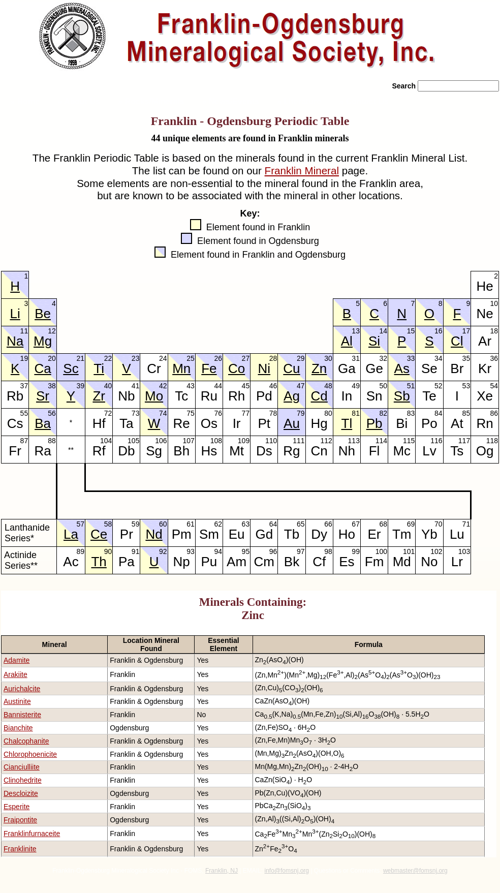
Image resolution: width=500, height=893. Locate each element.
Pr (126, 534)
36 (494, 357)
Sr (42, 396)
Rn (484, 423)
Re (181, 423)
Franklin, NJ (221, 870)
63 (246, 523)
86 (494, 412)
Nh (346, 450)
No (429, 561)
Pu (209, 561)
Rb (15, 396)
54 (494, 385)
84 (438, 412)
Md (402, 561)
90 (108, 550)
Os (209, 423)
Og (485, 450)
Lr (457, 561)
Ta (126, 423)
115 (409, 440)
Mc (402, 450)
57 (80, 523)
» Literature (299, 101)
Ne (484, 313)
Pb (374, 423)
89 (80, 550)
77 (246, 412)
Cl (457, 341)
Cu (291, 368)
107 (188, 440)
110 (271, 440)
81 (356, 412)
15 (411, 330)
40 (108, 385)
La (71, 534)
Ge (374, 368)
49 (356, 385)
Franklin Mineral (302, 170)
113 (354, 440)
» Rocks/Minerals (151, 101)
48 (328, 385)
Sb (402, 396)
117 (464, 440)
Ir (237, 423)
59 (136, 523)
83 (411, 412)
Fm (374, 561)
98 (328, 550)
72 (108, 412)
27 (246, 357)
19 (24, 357)
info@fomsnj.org (286, 870)
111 (298, 440)
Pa (126, 561)
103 (464, 550)
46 (273, 385)
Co (236, 368)
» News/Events (230, 101)
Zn (319, 368)
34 (438, 357)
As (402, 368)
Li (15, 313)
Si (374, 341)
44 (218, 385)
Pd (264, 396)
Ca (42, 368)
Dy (319, 534)
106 (161, 440)
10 (494, 302)
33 (411, 357)
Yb (429, 534)
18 (494, 330)
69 (411, 523)
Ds (264, 450)
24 (163, 357)
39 (80, 385)
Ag (292, 396)
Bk (291, 561)
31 (356, 357)
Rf (99, 450)
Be (43, 313)
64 (273, 523)
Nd (153, 534)
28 (273, 357)
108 (216, 440)
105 (133, 440)
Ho (346, 534)
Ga (347, 368)
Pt (264, 423)
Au (292, 423)
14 (384, 330)
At (457, 423)
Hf (99, 423)
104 (106, 440)
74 (163, 412)
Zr (98, 396)
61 (190, 523)
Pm (182, 534)
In (347, 396)
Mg (43, 341)
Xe (485, 396)
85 (466, 412)
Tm (402, 534)
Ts (456, 450)
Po (429, 423)
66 (328, 523)
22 (108, 357)
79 (301, 412)
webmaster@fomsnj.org (415, 870)
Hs (209, 450)
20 (52, 357)
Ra (42, 450)
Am (236, 561)
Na (15, 341)
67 (356, 523)
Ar (484, 341)
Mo (154, 396)
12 (52, 330)
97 (301, 550)
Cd (319, 396)
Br (456, 368)
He (484, 286)
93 (190, 550)
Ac (70, 561)
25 (190, 357)
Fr (15, 450)
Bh (181, 450)
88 (52, 440)
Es (346, 561)
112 (326, 440)
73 (136, 412)
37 (24, 385)
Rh (236, 396)
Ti (98, 368)
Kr (484, 368)
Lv (429, 450)
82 (384, 412)
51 (411, 385)
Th (98, 561)
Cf (319, 561)
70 (438, 523)
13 (356, 330)
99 (356, 550)
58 (108, 523)
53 (466, 385)
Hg (319, 423)
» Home (24, 101)
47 (301, 385)
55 (24, 412)
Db (126, 450)
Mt (236, 450)
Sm (209, 534)
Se (429, 368)
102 (436, 550)
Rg (291, 450)
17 (466, 330)
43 (190, 385)
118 (492, 440)
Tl (347, 423)
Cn (319, 450)
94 (218, 550)
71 (466, 523)
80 (328, 412)
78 (273, 412)
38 (52, 385)
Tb (291, 534)
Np (181, 561)
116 (436, 440)
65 (301, 523)
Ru (209, 396)
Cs (15, 423)
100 (381, 550)
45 (246, 385)
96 (273, 550)
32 (384, 357)
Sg (154, 450)
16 (438, 330)
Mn (181, 368)
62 (218, 523)
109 (243, 440)
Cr (154, 368)
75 (190, 412)
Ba (43, 423)
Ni (264, 368)
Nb (126, 396)
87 (24, 440)
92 (163, 550)
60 (163, 523)
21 (80, 357)
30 (328, 357)
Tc (181, 396)
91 (136, 550)
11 (24, 330)
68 (384, 523)
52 (438, 385)
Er (374, 534)
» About (78, 101)
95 (246, 550)
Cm (264, 561)
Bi (402, 423)
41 (136, 385)
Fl (374, 450)
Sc (70, 368)
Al (347, 341)
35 (466, 357)
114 (381, 440)
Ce (98, 534)
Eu (237, 534)
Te (429, 396)
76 (218, 412)
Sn (374, 396)
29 (301, 357)
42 (163, 385)
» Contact (364, 101)
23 (136, 357)
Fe (208, 368)
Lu (457, 534)
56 (52, 412)
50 (384, 385)
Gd (264, 534)
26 (218, 357)
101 (409, 550)
